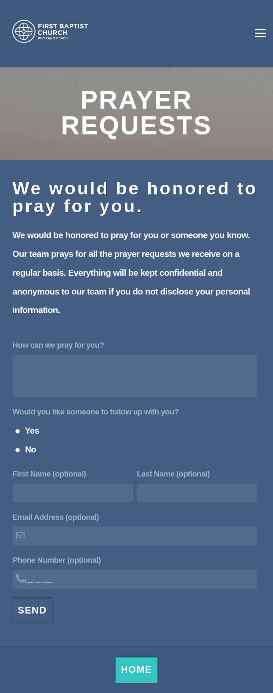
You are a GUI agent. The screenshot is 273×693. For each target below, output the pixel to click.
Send (32, 610)
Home (136, 669)
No (30, 449)
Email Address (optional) (55, 517)
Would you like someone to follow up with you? (95, 411)
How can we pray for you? (58, 345)
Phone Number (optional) (56, 560)
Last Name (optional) (173, 473)
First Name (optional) (49, 473)
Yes (32, 430)
